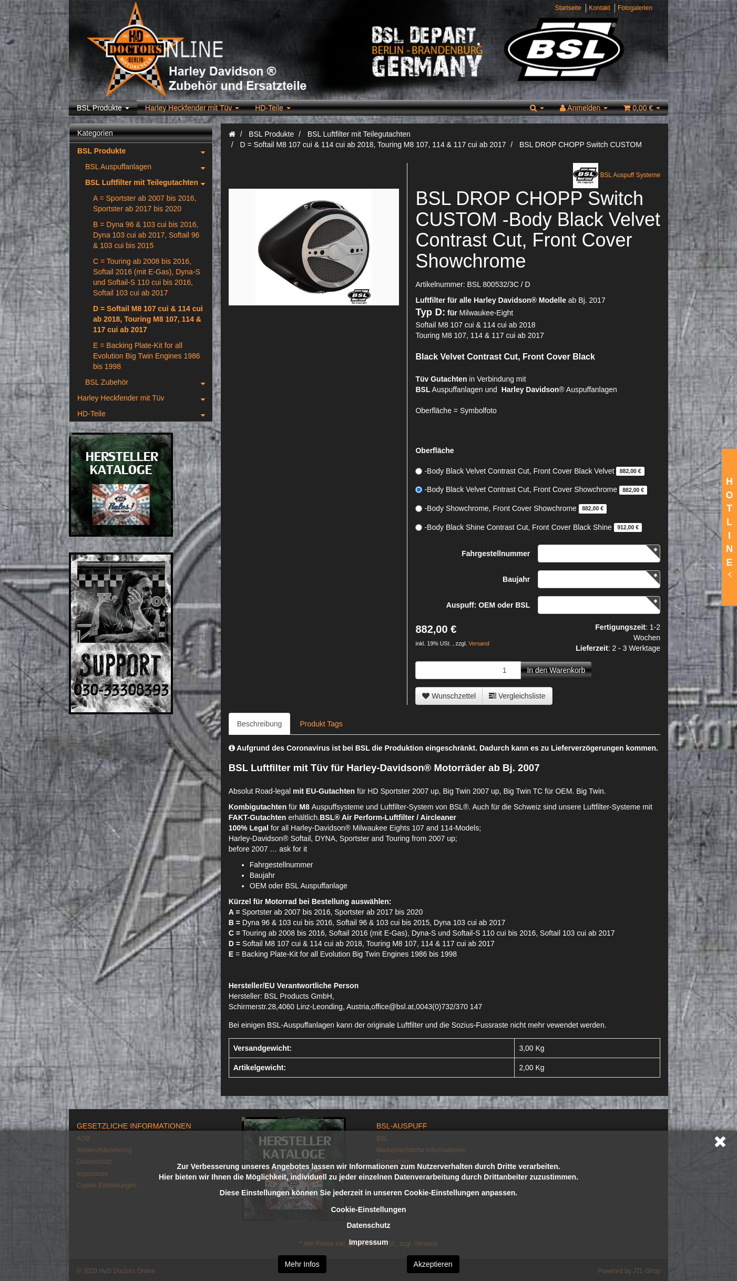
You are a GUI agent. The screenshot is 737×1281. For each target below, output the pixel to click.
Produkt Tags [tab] (321, 724)
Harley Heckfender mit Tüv (192, 108)
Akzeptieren (433, 1264)
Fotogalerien (635, 8)
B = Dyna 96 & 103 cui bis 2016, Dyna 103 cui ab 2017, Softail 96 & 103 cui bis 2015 (146, 235)
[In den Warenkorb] (555, 670)
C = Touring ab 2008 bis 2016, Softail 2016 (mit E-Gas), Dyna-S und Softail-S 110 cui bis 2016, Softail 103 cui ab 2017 (146, 277)
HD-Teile (273, 108)
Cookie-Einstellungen (368, 1209)
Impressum (368, 1242)
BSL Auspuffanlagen (148, 167)
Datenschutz (368, 1225)
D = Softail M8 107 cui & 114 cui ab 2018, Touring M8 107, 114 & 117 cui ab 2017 (148, 319)
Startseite (568, 8)
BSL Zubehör (148, 382)
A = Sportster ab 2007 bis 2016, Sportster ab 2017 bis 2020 (145, 203)
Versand (479, 643)
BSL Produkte (103, 108)
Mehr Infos (302, 1264)
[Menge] (468, 670)
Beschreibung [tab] (259, 724)
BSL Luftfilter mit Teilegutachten (148, 182)
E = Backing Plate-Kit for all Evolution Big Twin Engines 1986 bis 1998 (146, 356)
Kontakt (599, 8)
